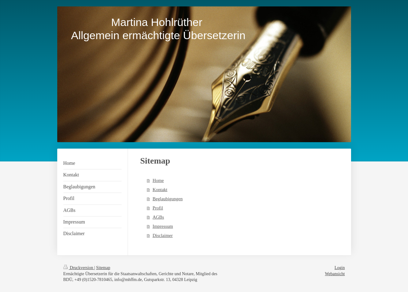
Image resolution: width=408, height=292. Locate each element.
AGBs (158, 217)
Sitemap (103, 267)
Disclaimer (162, 235)
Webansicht (335, 274)
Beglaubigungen (167, 198)
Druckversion (78, 267)
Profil (157, 207)
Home (158, 180)
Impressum (162, 226)
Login (340, 267)
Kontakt (159, 189)
